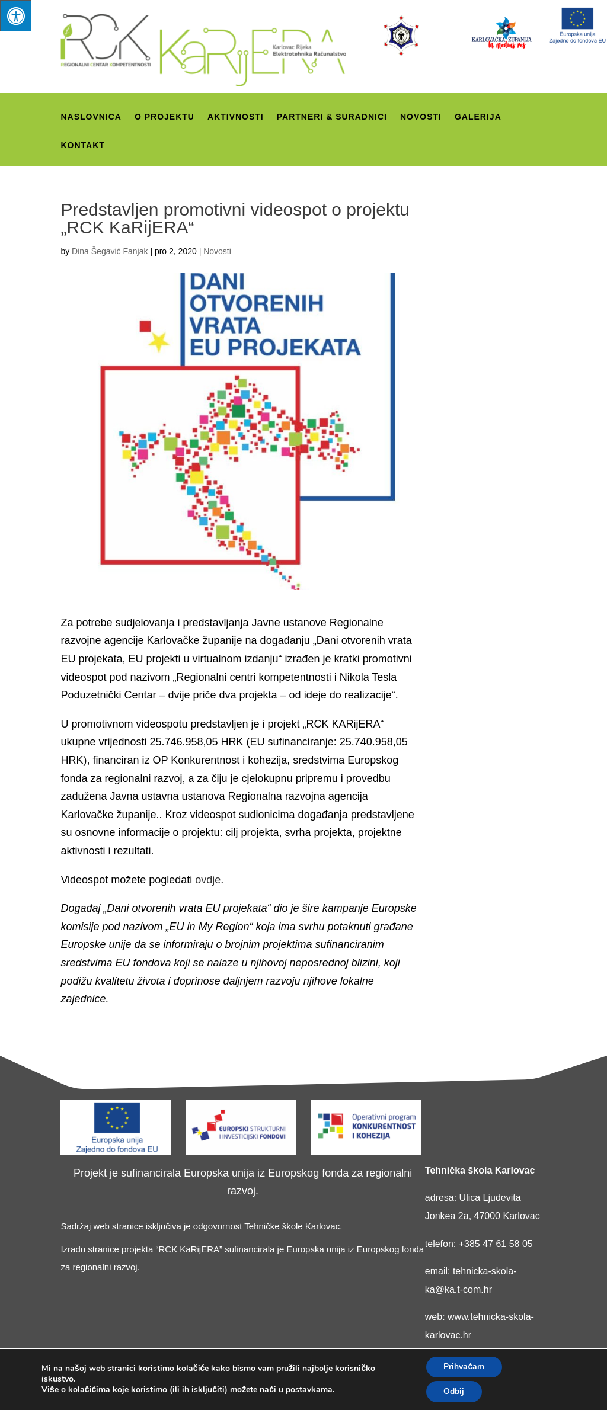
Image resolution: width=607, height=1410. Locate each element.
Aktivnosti (235, 117)
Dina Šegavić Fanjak (110, 251)
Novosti (421, 117)
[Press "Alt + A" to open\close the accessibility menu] (15, 15)
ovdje (208, 880)
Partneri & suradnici (332, 117)
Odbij (453, 1391)
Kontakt (82, 145)
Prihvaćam (463, 1366)
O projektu (164, 117)
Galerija (478, 117)
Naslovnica (91, 117)
